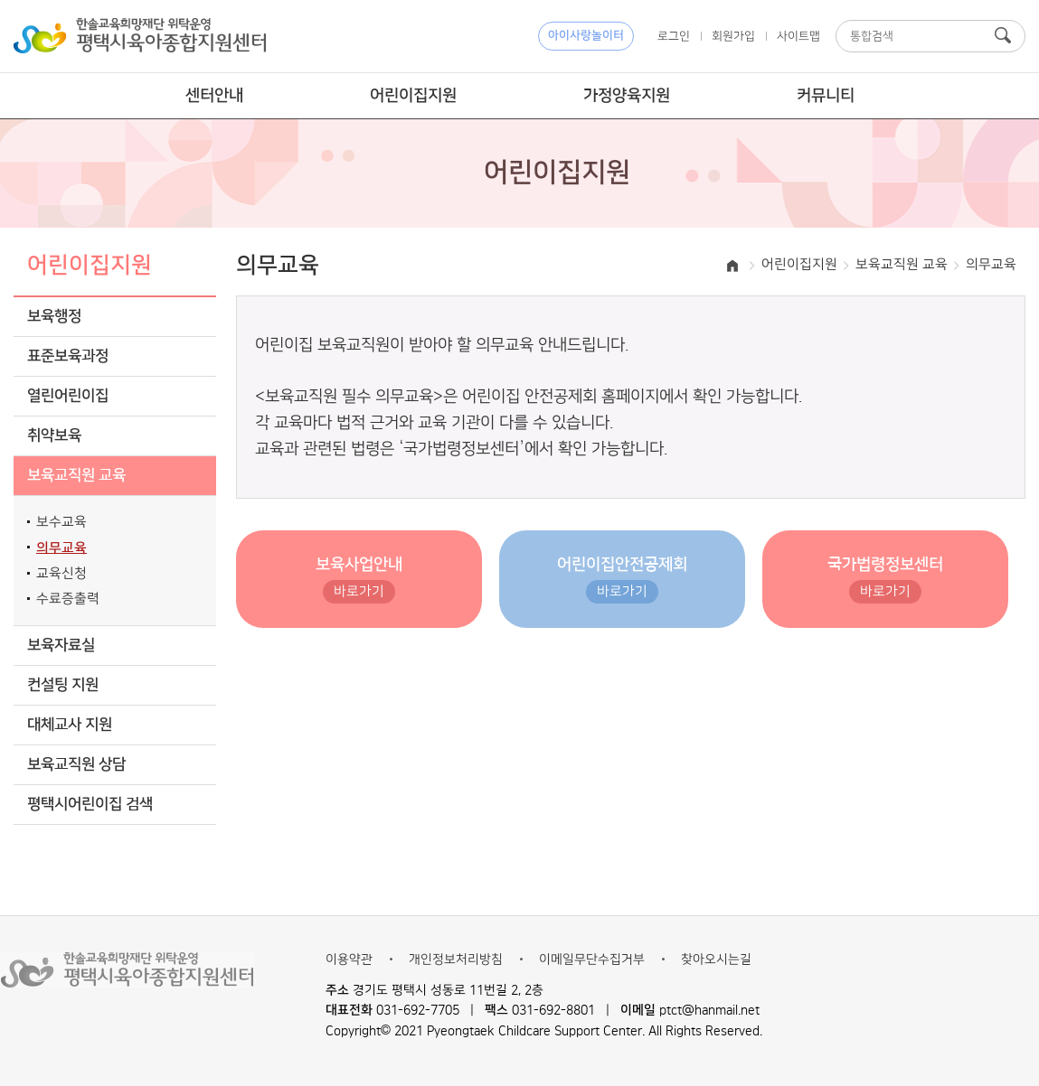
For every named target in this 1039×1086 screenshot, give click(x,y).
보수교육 (61, 522)
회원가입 (733, 36)
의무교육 (61, 548)
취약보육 (54, 436)
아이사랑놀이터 (586, 35)
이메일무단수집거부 (592, 959)
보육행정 (54, 316)
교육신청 (61, 573)
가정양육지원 (626, 96)
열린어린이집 (68, 396)
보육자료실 (61, 645)
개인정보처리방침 (456, 959)
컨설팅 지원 (63, 685)
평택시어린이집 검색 (90, 804)
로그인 (673, 36)
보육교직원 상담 (76, 764)
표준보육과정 (68, 356)
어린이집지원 (413, 96)
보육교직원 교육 (76, 475)
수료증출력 (67, 599)
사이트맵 (798, 36)
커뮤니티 (826, 96)
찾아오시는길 (716, 959)
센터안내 (214, 96)
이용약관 (349, 959)
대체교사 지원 (69, 725)
